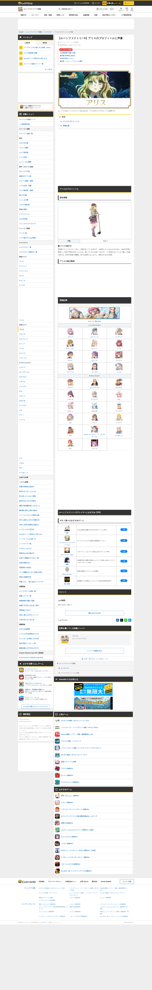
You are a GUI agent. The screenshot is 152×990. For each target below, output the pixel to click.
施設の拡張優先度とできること (29, 506)
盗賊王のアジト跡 (25, 176)
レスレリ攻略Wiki (74, 904)
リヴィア (70, 383)
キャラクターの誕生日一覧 (28, 252)
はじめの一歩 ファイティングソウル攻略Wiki (114, 916)
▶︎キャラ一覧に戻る (94, 314)
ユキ (70, 419)
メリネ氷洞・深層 (25, 186)
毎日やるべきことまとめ (27, 491)
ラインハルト (70, 344)
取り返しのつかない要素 (27, 496)
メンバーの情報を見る (94, 651)
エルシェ (70, 407)
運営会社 (94, 881)
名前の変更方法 (24, 563)
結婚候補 (86, 15)
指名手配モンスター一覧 (27, 643)
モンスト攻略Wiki (105, 897)
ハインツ (118, 419)
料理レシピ (60, 15)
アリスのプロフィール (71, 121)
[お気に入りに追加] (102, 9)
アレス (21, 261)
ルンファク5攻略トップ (27, 119)
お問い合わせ (84, 881)
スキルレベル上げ (25, 548)
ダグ (70, 444)
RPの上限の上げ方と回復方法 (29, 520)
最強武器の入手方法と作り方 (29, 648)
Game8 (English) (106, 881)
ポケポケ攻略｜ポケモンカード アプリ (112, 893)
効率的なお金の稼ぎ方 (26, 553)
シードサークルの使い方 (27, 539)
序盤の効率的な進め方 (68, 55)
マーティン (118, 333)
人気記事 (27, 43)
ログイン (128, 3)
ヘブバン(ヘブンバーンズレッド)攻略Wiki (113, 904)
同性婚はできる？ (25, 610)
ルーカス (94, 368)
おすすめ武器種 (24, 629)
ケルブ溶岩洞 (23, 152)
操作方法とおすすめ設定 (27, 501)
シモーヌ (70, 395)
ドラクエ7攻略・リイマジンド (48, 893)
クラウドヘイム (24, 214)
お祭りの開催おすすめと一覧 (29, 558)
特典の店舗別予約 (25, 577)
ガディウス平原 (24, 171)
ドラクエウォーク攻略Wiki (47, 900)
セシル (70, 356)
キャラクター (65, 668)
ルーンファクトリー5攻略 (67, 663)
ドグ (70, 431)
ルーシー (94, 344)
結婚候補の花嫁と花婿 (68, 53)
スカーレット (94, 333)
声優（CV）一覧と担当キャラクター (31, 582)
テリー (94, 419)
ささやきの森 (23, 143)
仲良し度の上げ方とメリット (29, 615)
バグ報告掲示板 (126, 15)
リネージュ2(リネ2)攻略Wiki (78, 916)
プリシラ (70, 333)
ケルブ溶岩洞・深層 (26, 190)
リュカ (118, 368)
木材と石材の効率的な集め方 (29, 525)
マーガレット (119, 431)
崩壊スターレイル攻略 (46, 897)
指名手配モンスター (109, 15)
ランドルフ (118, 407)
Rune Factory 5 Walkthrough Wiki (31, 657)
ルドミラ (118, 356)
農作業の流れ (73, 15)
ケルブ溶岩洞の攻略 (30, 53)
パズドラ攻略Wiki (74, 897)
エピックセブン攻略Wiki (46, 911)
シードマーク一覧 (25, 544)
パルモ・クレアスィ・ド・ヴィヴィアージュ (94, 431)
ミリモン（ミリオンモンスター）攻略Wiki (52, 916)
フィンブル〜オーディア (27, 224)
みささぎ (94, 407)
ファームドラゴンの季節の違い (29, 515)
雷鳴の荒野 (23, 209)
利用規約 (41, 881)
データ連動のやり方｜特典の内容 (30, 572)
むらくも (94, 356)
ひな (118, 395)
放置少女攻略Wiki (74, 907)
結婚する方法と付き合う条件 (29, 605)
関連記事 (66, 126)
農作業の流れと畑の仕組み (28, 510)
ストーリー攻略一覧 (26, 133)
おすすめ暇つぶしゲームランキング (36, 706)
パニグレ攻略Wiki (74, 911)
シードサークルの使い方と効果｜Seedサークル (38, 47)
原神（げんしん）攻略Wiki (47, 904)
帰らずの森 (23, 195)
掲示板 (45, 43)
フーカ (118, 344)
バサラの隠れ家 (24, 205)
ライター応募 (127, 881)
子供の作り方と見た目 (26, 620)
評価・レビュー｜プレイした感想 (71, 61)
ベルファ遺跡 (23, 148)
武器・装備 (48, 15)
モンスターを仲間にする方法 (29, 638)
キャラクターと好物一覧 (27, 591)
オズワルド (118, 383)
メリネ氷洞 (23, 157)
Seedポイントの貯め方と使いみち (35, 58)
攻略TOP (23, 15)
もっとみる (48, 69)
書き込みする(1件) (94, 613)
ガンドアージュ (94, 383)
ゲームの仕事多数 (81, 3)
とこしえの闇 (23, 200)
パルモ (21, 463)
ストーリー (35, 15)
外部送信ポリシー (70, 881)
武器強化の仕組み (25, 567)
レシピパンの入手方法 (26, 529)
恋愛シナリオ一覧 (25, 596)
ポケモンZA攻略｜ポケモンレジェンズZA (52, 888)
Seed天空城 (23, 219)
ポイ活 (96, 3)
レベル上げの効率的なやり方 (29, 634)
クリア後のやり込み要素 (27, 238)
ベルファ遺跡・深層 (26, 181)
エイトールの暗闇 (25, 162)
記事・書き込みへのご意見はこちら (94, 659)
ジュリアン (94, 395)
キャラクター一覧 (25, 247)
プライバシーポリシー (55, 881)
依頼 (95, 15)
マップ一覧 (23, 233)
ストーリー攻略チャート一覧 (33, 64)
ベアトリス (70, 368)
